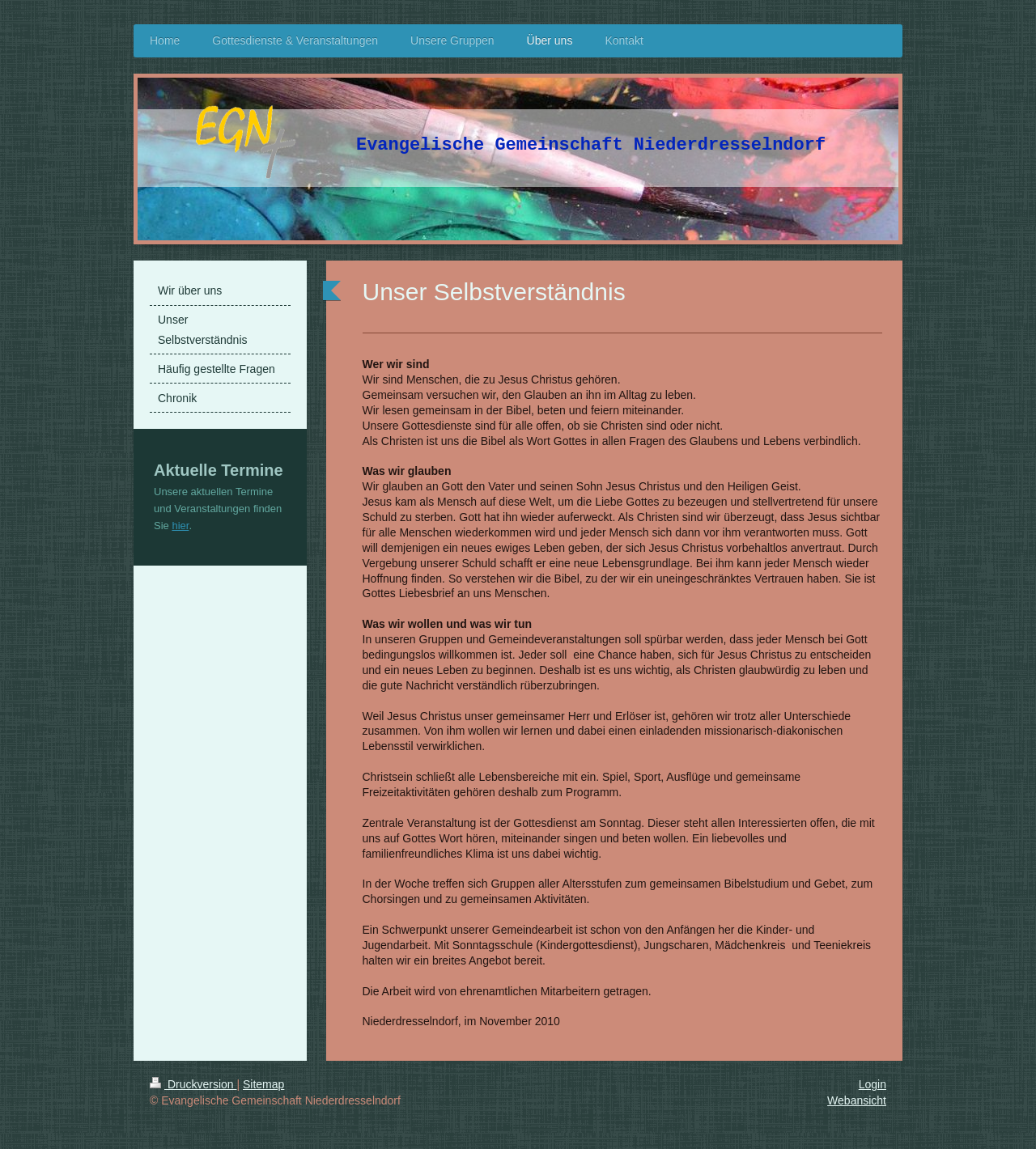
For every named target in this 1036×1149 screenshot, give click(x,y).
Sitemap (263, 1084)
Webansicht (856, 1100)
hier (180, 525)
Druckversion (193, 1084)
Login (872, 1084)
